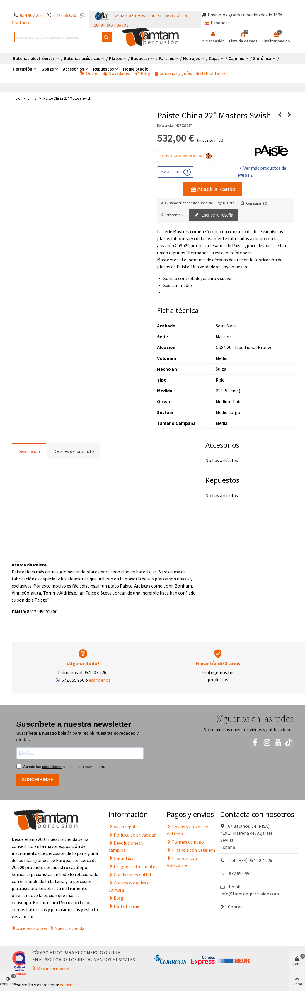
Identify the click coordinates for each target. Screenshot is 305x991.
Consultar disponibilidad (182, 156)
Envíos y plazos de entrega (187, 830)
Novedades (117, 73)
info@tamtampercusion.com (249, 893)
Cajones (236, 58)
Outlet (89, 73)
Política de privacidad (132, 834)
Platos (115, 58)
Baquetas (140, 58)
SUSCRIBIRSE (38, 779)
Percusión (22, 69)
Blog (142, 73)
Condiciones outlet (130, 874)
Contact (232, 907)
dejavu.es (69, 984)
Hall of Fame (211, 73)
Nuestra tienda (69, 928)
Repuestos (103, 69)
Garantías (120, 858)
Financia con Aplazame (182, 861)
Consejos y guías (173, 73)
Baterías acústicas (82, 58)
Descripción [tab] (29, 451)
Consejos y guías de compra (130, 886)
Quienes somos (31, 928)
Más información (54, 968)
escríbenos (99, 680)
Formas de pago (185, 841)
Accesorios (73, 69)
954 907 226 (31, 15)
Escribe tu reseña (213, 215)
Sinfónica (262, 58)
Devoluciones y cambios (125, 846)
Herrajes (191, 58)
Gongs (47, 69)
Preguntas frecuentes (132, 866)
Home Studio (136, 69)
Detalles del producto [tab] (73, 451)
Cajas (214, 58)
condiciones (52, 767)
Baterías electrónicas (34, 58)
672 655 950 (64, 15)
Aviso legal (121, 826)
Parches (166, 58)
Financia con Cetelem (191, 849)
